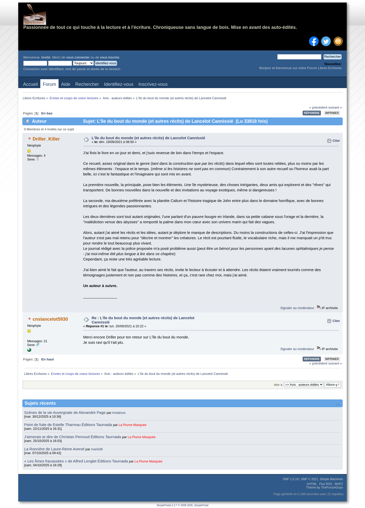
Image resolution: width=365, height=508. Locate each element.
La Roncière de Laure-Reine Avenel (54, 449)
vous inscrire (109, 57)
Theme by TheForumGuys (324, 487)
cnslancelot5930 (50, 319)
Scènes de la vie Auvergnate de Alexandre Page (65, 412)
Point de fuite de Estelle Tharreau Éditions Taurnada (68, 424)
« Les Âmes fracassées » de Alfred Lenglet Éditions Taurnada (76, 461)
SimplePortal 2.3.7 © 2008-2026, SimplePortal (183, 505)
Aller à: (278, 384)
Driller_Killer (46, 138)
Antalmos (118, 413)
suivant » (335, 107)
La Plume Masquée (133, 425)
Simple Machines (331, 479)
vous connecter (78, 57)
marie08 (97, 449)
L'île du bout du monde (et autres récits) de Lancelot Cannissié (148, 138)
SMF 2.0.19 (291, 479)
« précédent (318, 107)
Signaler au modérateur (297, 308)
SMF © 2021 (309, 479)
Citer (336, 141)
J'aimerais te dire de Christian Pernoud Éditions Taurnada (73, 437)
